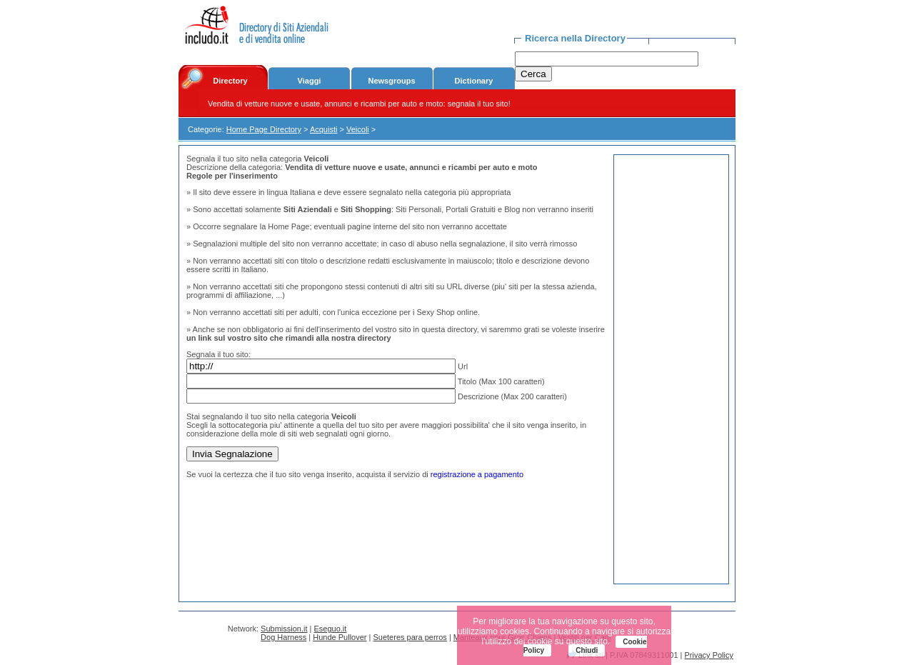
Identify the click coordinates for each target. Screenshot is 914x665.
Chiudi (587, 650)
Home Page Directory (263, 129)
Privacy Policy (709, 655)
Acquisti (324, 129)
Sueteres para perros (409, 637)
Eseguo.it (330, 628)
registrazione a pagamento (477, 474)
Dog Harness (283, 637)
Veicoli (357, 129)
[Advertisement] (671, 369)
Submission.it (284, 628)
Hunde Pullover (339, 637)
